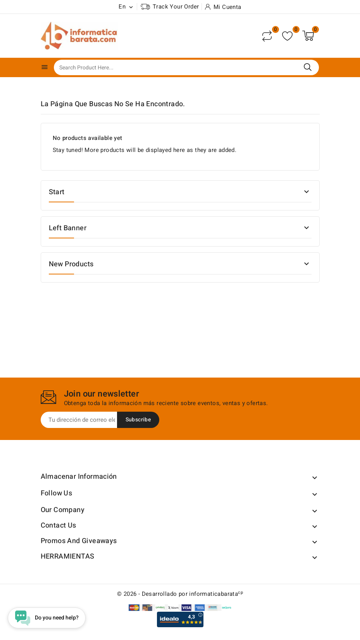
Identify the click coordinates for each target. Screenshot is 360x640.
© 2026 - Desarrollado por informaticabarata (180, 594)
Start (57, 192)
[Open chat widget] (47, 617)
